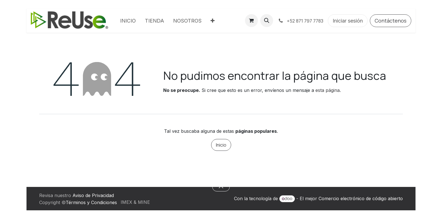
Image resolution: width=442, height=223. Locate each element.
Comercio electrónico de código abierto (361, 198)
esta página (327, 90)
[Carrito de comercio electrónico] (251, 20)
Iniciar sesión (348, 21)
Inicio (221, 145)
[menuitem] (128, 21)
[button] (266, 20)
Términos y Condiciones (91, 202)
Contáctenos (390, 20)
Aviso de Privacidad (93, 195)
